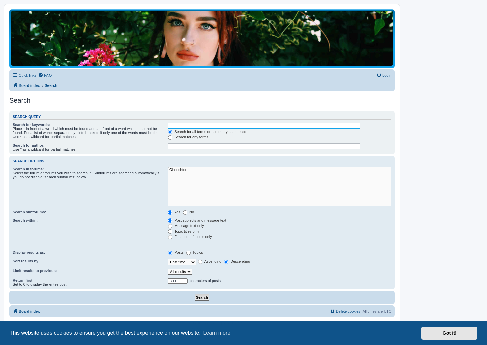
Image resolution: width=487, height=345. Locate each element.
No (188, 212)
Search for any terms (188, 137)
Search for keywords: (31, 125)
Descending (237, 261)
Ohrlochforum (280, 170)
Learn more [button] (216, 333)
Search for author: (28, 145)
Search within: (25, 220)
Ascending (209, 261)
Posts (176, 252)
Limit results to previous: (35, 271)
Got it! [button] (450, 333)
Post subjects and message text (197, 220)
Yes (174, 212)
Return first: (23, 280)
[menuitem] (45, 75)
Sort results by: (26, 261)
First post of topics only (190, 237)
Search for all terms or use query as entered (207, 132)
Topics (194, 252)
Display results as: (29, 252)
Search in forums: (28, 169)
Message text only (186, 226)
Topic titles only (183, 231)
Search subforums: (29, 212)
